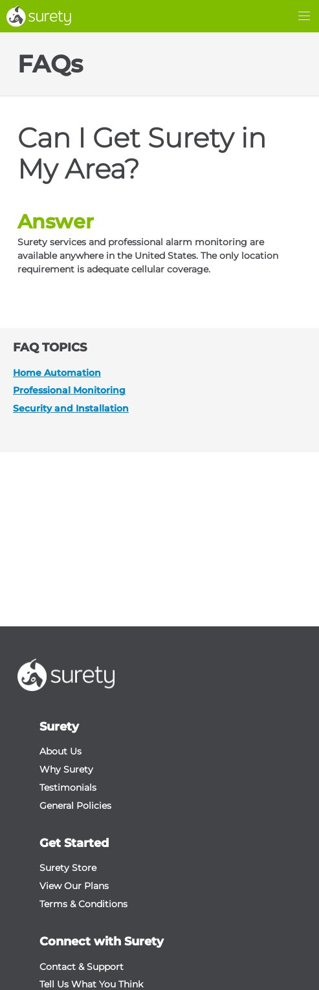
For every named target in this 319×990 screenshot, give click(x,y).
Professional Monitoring (69, 390)
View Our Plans (74, 886)
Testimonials (67, 787)
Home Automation (57, 373)
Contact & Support (81, 967)
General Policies (75, 805)
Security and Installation (71, 408)
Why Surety (66, 769)
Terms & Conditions (83, 904)
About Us (60, 751)
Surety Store (67, 868)
